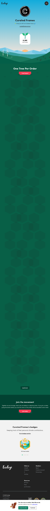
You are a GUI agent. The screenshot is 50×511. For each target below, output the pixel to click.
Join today (25, 411)
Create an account (40, 470)
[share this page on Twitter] (48, 21)
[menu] (46, 3)
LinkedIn (26, 468)
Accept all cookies (23, 507)
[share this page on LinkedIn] (48, 24)
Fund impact (25, 73)
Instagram (26, 470)
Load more (25, 388)
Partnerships (39, 472)
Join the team (27, 486)
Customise (32, 508)
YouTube (26, 474)
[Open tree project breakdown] (25, 39)
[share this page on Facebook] (48, 19)
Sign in (37, 468)
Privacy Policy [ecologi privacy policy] (6, 496)
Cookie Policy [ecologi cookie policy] (6, 498)
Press (25, 484)
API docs (26, 482)
